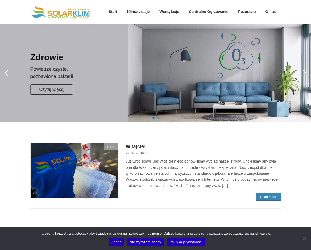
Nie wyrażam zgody (145, 242)
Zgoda (116, 242)
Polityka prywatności (185, 242)
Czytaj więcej (51, 89)
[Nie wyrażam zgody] (304, 238)
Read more (268, 197)
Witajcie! (136, 146)
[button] (153, 118)
